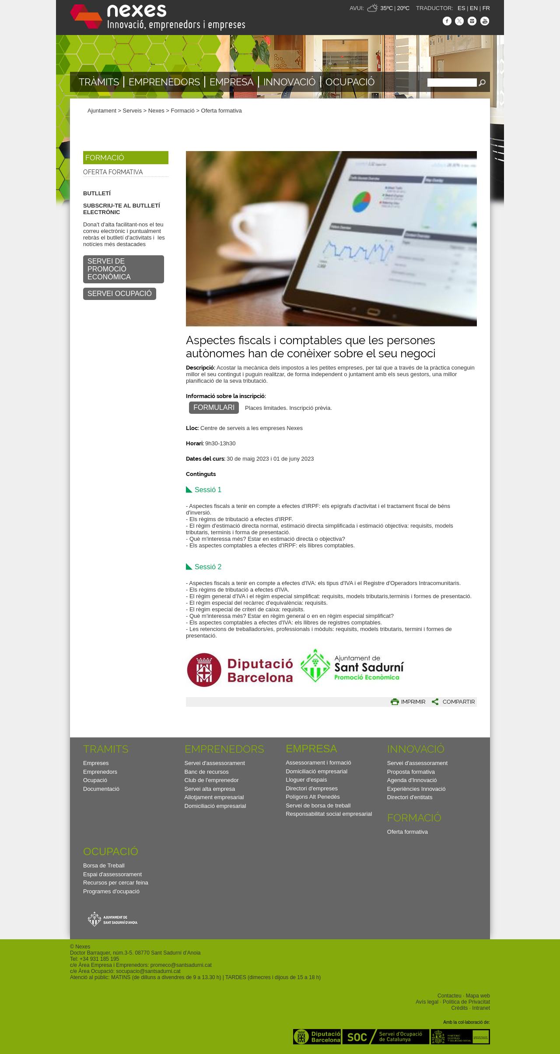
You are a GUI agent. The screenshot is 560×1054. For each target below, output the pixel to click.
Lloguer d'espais (306, 779)
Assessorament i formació (318, 762)
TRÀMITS (99, 82)
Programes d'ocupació (111, 891)
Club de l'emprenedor (212, 780)
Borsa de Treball (104, 865)
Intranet (481, 1008)
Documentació (101, 789)
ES (461, 8)
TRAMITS (106, 749)
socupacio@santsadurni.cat (148, 971)
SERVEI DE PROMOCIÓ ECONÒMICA (109, 269)
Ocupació (350, 82)
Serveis (132, 110)
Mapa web (478, 996)
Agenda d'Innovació (412, 780)
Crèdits (459, 1008)
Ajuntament (102, 110)
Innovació (289, 82)
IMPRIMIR (413, 701)
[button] (450, 701)
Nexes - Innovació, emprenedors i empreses (157, 17)
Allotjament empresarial (214, 797)
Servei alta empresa (210, 789)
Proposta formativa (411, 771)
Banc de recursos (207, 771)
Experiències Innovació (416, 789)
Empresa (232, 82)
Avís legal (427, 1002)
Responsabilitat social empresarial (329, 814)
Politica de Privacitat (466, 1002)
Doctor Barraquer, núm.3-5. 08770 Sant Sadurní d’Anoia (135, 953)
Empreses (96, 763)
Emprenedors (164, 82)
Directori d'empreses (312, 788)
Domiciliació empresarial (215, 806)
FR (486, 8)
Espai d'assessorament (112, 874)
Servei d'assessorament (215, 763)
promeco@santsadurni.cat (181, 965)
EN (474, 8)
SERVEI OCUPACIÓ (120, 293)
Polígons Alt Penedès (313, 796)
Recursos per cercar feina (115, 882)
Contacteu (450, 996)
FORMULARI (213, 407)
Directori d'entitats (410, 797)
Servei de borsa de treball (318, 805)
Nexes (156, 110)
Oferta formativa (221, 110)
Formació (183, 110)
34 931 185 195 (101, 959)
